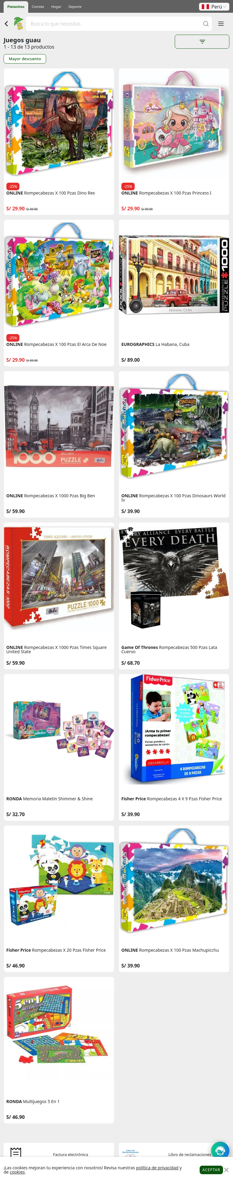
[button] (214, 7)
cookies (17, 1172)
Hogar (56, 6)
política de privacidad (157, 1168)
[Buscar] (206, 23)
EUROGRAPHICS (137, 344)
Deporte (75, 6)
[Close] (226, 1170)
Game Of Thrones (139, 647)
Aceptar (211, 1169)
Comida (38, 6)
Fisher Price (133, 799)
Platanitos (16, 6)
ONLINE (14, 193)
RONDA (14, 799)
